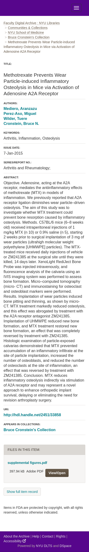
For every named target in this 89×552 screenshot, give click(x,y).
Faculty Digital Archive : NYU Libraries (32, 23)
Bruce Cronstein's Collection (28, 37)
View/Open (56, 473)
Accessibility (15, 541)
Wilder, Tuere (15, 119)
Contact (47, 536)
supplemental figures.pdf (27, 463)
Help (35, 536)
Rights (61, 536)
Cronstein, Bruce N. (21, 124)
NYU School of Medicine (26, 32)
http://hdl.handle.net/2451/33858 (32, 415)
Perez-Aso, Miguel (20, 114)
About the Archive (17, 536)
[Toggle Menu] (76, 8)
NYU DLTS (44, 546)
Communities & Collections (27, 28)
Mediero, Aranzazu (20, 109)
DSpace (65, 546)
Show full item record (22, 492)
